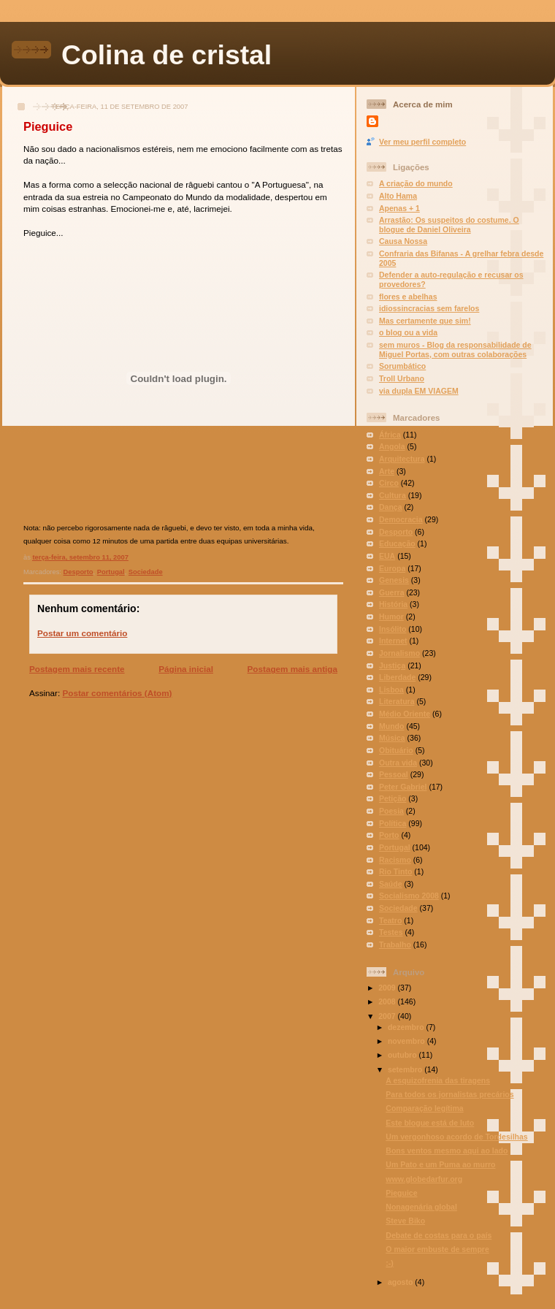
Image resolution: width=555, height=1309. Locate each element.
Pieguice (47, 126)
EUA (387, 556)
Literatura (397, 701)
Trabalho (395, 944)
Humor (391, 616)
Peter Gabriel (402, 786)
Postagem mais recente (77, 668)
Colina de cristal (166, 54)
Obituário (396, 750)
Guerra (391, 592)
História (393, 604)
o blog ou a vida (408, 332)
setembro (406, 1069)
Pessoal (393, 774)
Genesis (394, 580)
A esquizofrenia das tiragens (438, 1080)
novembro (407, 1041)
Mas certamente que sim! (425, 320)
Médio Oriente (404, 713)
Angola (392, 446)
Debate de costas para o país (438, 1235)
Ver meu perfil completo (422, 141)
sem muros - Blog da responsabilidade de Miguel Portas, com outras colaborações (455, 349)
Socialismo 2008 (409, 895)
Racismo (395, 859)
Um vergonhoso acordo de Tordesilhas (456, 1136)
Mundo (391, 726)
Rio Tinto (395, 871)
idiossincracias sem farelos (429, 308)
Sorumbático (402, 366)
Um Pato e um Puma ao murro (440, 1164)
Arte (386, 471)
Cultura (392, 495)
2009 (387, 987)
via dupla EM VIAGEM (419, 390)
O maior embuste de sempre (437, 1249)
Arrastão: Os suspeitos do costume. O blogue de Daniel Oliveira (449, 224)
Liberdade (397, 677)
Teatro (390, 920)
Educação (397, 543)
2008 (387, 1001)
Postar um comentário (82, 633)
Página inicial (185, 668)
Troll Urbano (401, 378)
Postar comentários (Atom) (117, 693)
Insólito (392, 629)
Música (392, 737)
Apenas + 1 (399, 208)
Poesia (391, 810)
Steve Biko (405, 1220)
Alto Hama (398, 195)
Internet (393, 640)
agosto (401, 1282)
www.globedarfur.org (424, 1179)
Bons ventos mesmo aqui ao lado (447, 1150)
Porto (389, 835)
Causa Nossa (403, 241)
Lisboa (391, 689)
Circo (389, 482)
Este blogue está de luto (430, 1122)
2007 (387, 1016)
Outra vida (398, 762)
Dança (390, 507)
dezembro (407, 1027)
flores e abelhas (408, 296)
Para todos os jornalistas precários (449, 1094)
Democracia (401, 519)
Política (392, 823)
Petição (392, 798)
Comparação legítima (424, 1108)
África (390, 434)
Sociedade (146, 572)
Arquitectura (402, 458)
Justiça (392, 665)
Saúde (390, 883)
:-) (390, 1263)
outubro (403, 1054)
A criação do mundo (416, 183)
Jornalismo (399, 653)
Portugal (111, 572)
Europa (392, 568)
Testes (391, 932)
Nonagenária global (421, 1206)
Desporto (78, 572)
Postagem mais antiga (292, 668)
